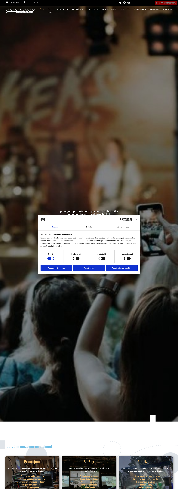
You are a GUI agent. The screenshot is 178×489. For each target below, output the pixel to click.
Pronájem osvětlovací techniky (32, 479)
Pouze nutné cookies (56, 268)
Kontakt (167, 9)
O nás (50, 10)
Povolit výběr (89, 268)
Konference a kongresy (145, 482)
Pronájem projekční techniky (32, 476)
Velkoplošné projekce (89, 476)
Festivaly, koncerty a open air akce (146, 476)
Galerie (154, 9)
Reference (140, 9)
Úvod (42, 9)
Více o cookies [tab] (123, 227)
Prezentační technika (89, 479)
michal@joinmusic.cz (15, 3)
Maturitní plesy (146, 485)
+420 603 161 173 (32, 3)
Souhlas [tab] (55, 227)
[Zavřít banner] (137, 219)
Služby (92, 9)
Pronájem (77, 9)
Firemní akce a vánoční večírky (145, 479)
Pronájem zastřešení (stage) (32, 485)
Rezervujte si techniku (166, 3)
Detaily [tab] (89, 227)
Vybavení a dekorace (89, 482)
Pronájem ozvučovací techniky (32, 482)
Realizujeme (109, 9)
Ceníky (125, 9)
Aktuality (62, 9)
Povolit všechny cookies (121, 268)
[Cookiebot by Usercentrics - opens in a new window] (122, 219)
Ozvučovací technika (89, 485)
